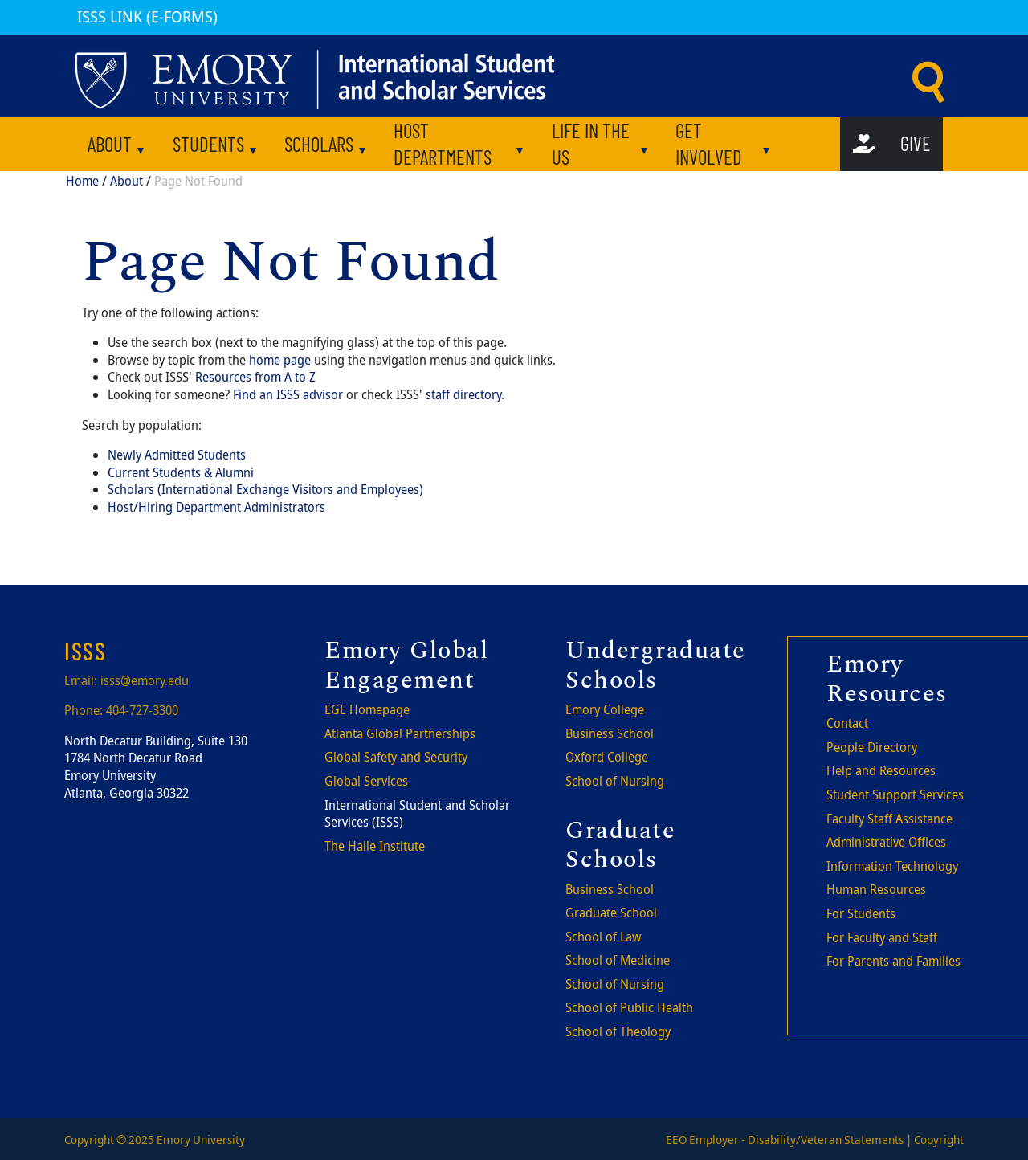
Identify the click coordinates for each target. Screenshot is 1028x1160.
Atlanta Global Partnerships (399, 733)
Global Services (366, 781)
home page (280, 360)
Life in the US (591, 144)
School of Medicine (617, 960)
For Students (860, 913)
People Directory (871, 747)
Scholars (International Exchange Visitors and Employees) (265, 489)
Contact (847, 723)
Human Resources (876, 889)
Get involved (708, 144)
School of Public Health (629, 1007)
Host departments (443, 144)
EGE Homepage (367, 709)
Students (208, 144)
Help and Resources (881, 770)
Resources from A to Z (255, 377)
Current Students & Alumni (181, 472)
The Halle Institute (374, 846)
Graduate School (611, 912)
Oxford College (606, 757)
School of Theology (618, 1031)
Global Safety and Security (395, 757)
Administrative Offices (886, 842)
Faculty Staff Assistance (889, 818)
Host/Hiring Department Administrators (216, 507)
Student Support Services (895, 794)
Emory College (604, 709)
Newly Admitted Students (177, 455)
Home (82, 181)
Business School (609, 733)
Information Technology (892, 866)
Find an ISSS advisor (288, 394)
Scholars (318, 144)
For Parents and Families (893, 961)
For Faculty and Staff (881, 937)
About (110, 144)
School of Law (603, 937)
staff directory (463, 394)
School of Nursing (614, 781)
